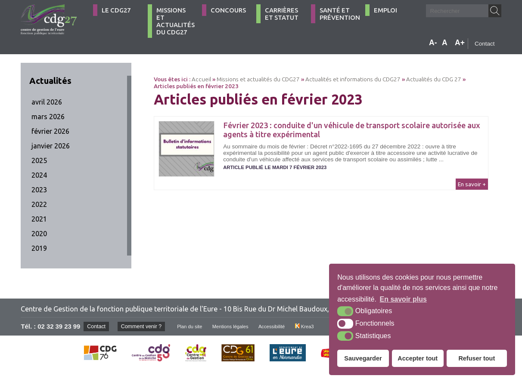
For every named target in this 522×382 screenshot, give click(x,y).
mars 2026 (48, 116)
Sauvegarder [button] (363, 358)
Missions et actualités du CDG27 (175, 21)
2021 (39, 219)
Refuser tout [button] (476, 358)
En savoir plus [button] (403, 299)
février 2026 (50, 131)
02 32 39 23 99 (58, 326)
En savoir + (472, 184)
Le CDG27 (116, 10)
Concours (228, 10)
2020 (39, 233)
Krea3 (318, 326)
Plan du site (195, 326)
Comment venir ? (145, 326)
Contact (485, 43)
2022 (39, 204)
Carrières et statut (281, 13)
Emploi (385, 10)
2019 (39, 248)
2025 (39, 160)
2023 (39, 190)
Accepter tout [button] (418, 358)
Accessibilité (283, 326)
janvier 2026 (50, 146)
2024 (39, 175)
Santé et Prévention (340, 13)
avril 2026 (46, 102)
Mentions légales (239, 326)
